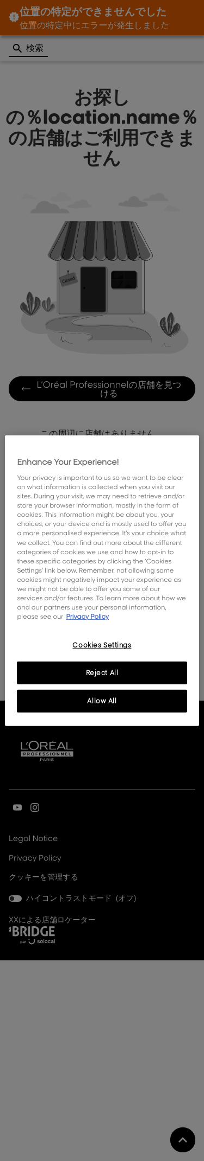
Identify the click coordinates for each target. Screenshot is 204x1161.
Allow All (101, 701)
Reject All (102, 673)
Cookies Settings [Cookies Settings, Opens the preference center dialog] (101, 645)
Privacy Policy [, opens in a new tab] (87, 616)
